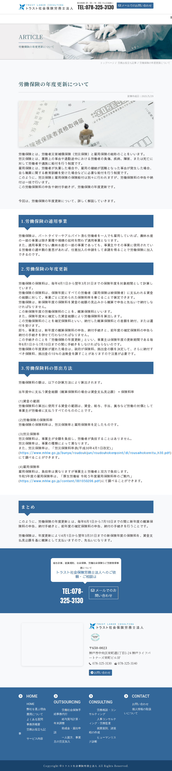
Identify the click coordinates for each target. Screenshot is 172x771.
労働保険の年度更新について (155, 63)
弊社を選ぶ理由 (36, 709)
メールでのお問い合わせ (135, 5)
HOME (30, 704)
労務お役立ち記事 (127, 63)
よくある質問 (35, 719)
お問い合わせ (100, 672)
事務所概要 (33, 724)
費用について (35, 714)
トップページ (107, 63)
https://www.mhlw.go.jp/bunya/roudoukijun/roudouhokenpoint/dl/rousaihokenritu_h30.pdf (95, 452)
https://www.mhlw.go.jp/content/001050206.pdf (60, 481)
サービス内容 (35, 738)
